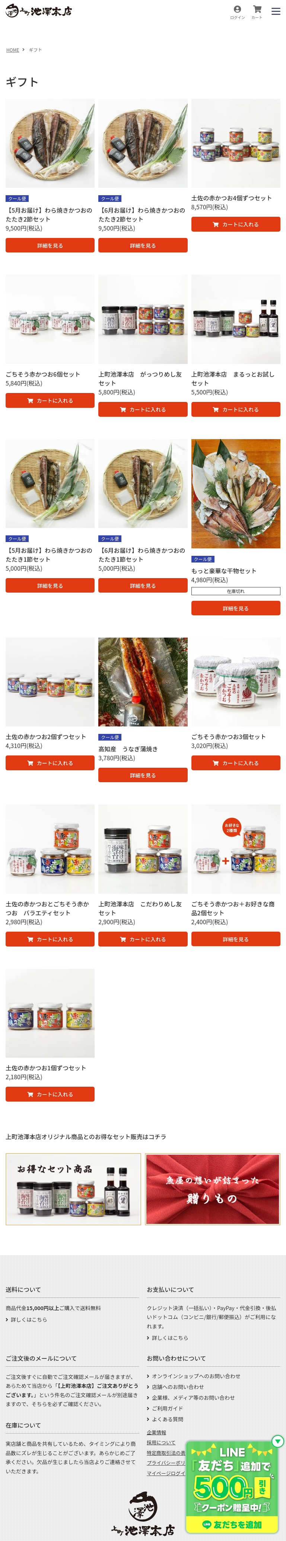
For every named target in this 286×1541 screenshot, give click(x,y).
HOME (12, 49)
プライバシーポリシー (171, 1462)
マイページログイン (168, 1473)
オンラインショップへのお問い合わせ (196, 1376)
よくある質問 (167, 1419)
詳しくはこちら (29, 1319)
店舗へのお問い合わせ (178, 1386)
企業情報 (156, 1432)
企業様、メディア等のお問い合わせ (193, 1397)
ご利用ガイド (167, 1408)
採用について (161, 1442)
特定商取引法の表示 (168, 1452)
